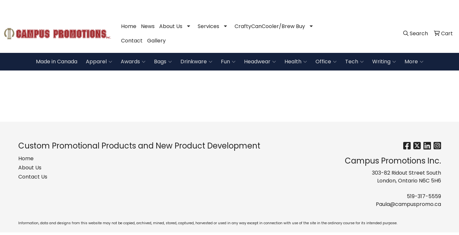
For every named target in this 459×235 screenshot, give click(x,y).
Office (326, 62)
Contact (132, 40)
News (148, 26)
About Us (170, 26)
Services (208, 26)
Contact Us (32, 176)
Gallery (156, 40)
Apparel (99, 62)
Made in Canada (56, 61)
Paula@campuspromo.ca (419, 7)
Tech (354, 62)
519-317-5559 (365, 7)
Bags (163, 62)
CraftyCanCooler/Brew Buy (270, 26)
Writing (384, 62)
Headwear (260, 62)
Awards (133, 62)
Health (295, 62)
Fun (228, 62)
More (414, 62)
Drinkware (196, 62)
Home (128, 26)
